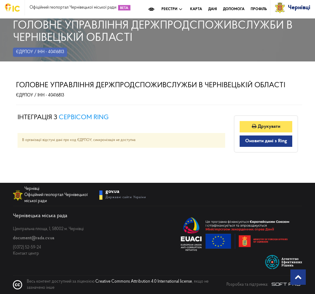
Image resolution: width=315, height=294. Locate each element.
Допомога (234, 9)
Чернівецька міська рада (40, 215)
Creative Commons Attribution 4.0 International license (143, 281)
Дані (212, 9)
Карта (196, 9)
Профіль (259, 9)
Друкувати (266, 126)
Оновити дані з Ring (266, 141)
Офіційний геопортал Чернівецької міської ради (73, 8)
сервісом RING (84, 117)
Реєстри (171, 9)
